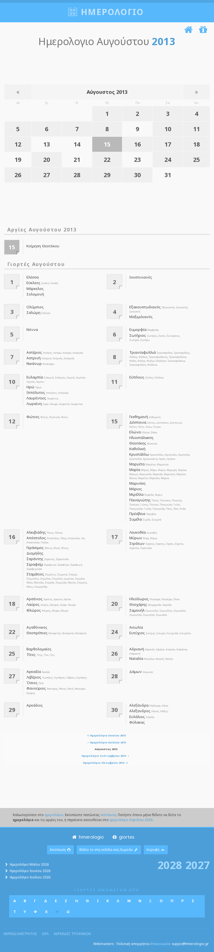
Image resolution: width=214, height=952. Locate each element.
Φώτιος (33, 416)
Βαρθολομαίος (39, 648)
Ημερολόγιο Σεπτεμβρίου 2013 (106, 756)
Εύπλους (136, 377)
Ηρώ (30, 386)
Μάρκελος (35, 288)
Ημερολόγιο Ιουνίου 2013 (106, 735)
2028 (169, 865)
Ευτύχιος (137, 632)
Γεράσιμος (35, 547)
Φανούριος (36, 688)
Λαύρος (33, 604)
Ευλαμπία (34, 377)
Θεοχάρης (138, 604)
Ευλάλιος (137, 716)
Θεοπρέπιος (37, 632)
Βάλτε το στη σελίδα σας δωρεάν (108, 849)
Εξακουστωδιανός (145, 306)
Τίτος (31, 654)
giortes (122, 837)
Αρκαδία (33, 671)
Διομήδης (34, 553)
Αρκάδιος (34, 705)
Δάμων (135, 671)
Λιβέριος (33, 677)
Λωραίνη (34, 403)
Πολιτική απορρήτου (133, 943)
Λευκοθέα (137, 532)
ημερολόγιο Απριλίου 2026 (131, 819)
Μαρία (134, 469)
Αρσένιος (34, 598)
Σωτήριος (137, 335)
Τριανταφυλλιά (142, 352)
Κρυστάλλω (139, 454)
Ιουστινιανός (140, 277)
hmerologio (87, 837)
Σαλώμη (33, 312)
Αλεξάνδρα (139, 705)
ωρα (45, 933)
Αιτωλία (136, 627)
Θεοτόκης (137, 443)
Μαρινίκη (137, 483)
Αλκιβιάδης (36, 532)
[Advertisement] (105, 64)
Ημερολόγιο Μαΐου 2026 (29, 864)
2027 (197, 865)
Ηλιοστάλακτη (141, 437)
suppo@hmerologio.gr (190, 943)
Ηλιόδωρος (139, 598)
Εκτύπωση (60, 849)
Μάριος (135, 488)
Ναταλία (136, 658)
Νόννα (32, 329)
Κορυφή (156, 849)
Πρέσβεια (137, 513)
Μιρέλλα (136, 494)
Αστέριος (34, 352)
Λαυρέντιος (36, 398)
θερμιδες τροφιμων (72, 933)
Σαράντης (34, 558)
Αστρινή (33, 357)
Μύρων (135, 537)
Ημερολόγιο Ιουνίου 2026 (30, 870)
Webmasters (103, 943)
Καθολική (137, 448)
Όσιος (32, 682)
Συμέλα (135, 519)
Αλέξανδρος (139, 710)
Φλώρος (33, 610)
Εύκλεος (33, 282)
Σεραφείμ (34, 564)
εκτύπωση (108, 814)
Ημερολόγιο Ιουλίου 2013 (106, 742)
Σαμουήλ (137, 610)
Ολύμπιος (35, 306)
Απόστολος (36, 537)
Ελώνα (135, 431)
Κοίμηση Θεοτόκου (42, 245)
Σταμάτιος (35, 574)
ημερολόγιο (54, 814)
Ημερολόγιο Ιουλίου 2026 (30, 877)
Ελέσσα (32, 277)
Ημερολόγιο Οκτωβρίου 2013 (106, 763)
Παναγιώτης (140, 499)
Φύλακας (137, 722)
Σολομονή (35, 294)
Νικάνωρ (34, 363)
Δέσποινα (137, 422)
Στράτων (137, 543)
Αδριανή (136, 648)
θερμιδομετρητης (20, 933)
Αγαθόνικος (36, 627)
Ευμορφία (138, 329)
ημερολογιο (112, 12)
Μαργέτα (137, 464)
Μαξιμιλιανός (141, 316)
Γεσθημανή (138, 416)
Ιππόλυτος (35, 392)
